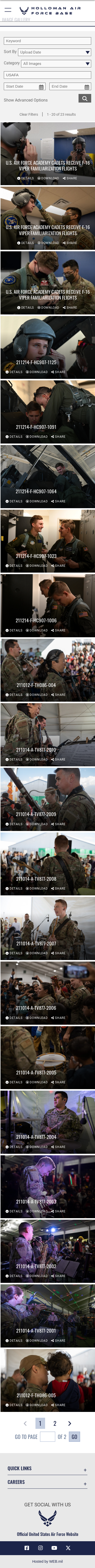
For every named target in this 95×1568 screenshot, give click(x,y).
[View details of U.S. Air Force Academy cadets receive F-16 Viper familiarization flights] (48, 153)
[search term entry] (47, 41)
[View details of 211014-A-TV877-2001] (48, 1316)
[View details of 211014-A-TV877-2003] (48, 1186)
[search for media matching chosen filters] (85, 98)
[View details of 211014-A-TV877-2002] (48, 1251)
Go (74, 1436)
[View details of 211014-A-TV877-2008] (48, 864)
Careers (16, 1481)
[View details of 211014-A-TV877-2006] (48, 993)
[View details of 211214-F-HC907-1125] (48, 347)
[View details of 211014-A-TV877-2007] (48, 928)
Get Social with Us (47, 1505)
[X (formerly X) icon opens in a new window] (68, 1548)
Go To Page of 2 (40, 1437)
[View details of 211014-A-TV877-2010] (48, 735)
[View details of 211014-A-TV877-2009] (48, 799)
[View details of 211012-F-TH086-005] (48, 1380)
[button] (8, 10)
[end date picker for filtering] (70, 86)
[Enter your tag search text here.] (47, 75)
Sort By (10, 52)
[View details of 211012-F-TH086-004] (48, 670)
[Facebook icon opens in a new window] (27, 1548)
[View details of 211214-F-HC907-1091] (48, 412)
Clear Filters (29, 114)
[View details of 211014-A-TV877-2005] (48, 1057)
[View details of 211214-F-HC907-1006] (48, 606)
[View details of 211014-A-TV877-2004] (48, 1122)
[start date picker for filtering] (25, 86)
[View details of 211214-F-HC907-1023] (48, 541)
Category (12, 63)
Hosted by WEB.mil (47, 1561)
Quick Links (19, 1468)
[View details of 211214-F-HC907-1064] (48, 476)
